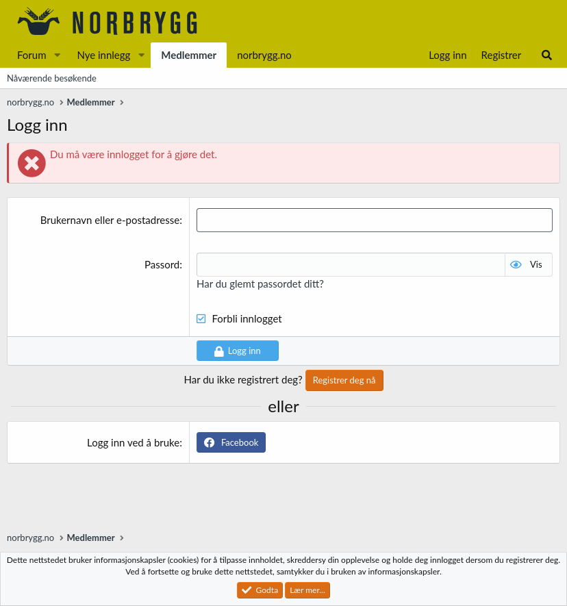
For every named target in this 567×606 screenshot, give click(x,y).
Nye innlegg (103, 55)
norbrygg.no (264, 55)
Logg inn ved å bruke (133, 442)
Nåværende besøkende (52, 78)
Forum (32, 55)
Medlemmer (188, 55)
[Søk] (546, 55)
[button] (56, 55)
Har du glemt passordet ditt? (260, 283)
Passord (161, 264)
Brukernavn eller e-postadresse (110, 220)
